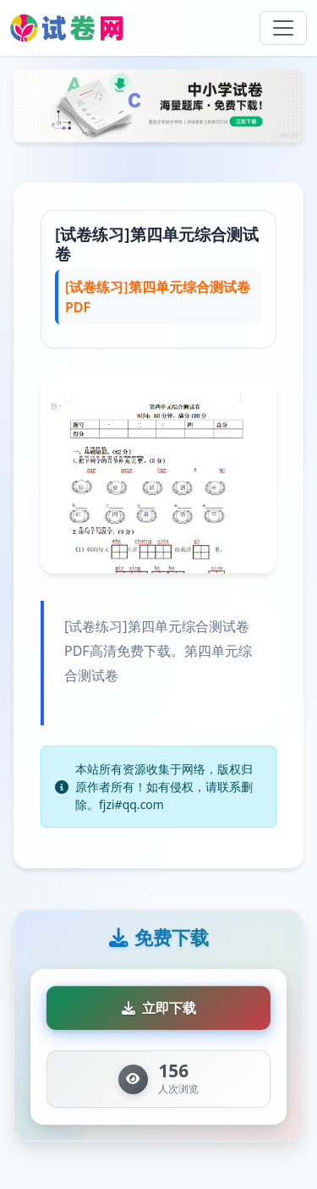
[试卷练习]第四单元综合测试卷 (157, 244)
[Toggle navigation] (283, 28)
